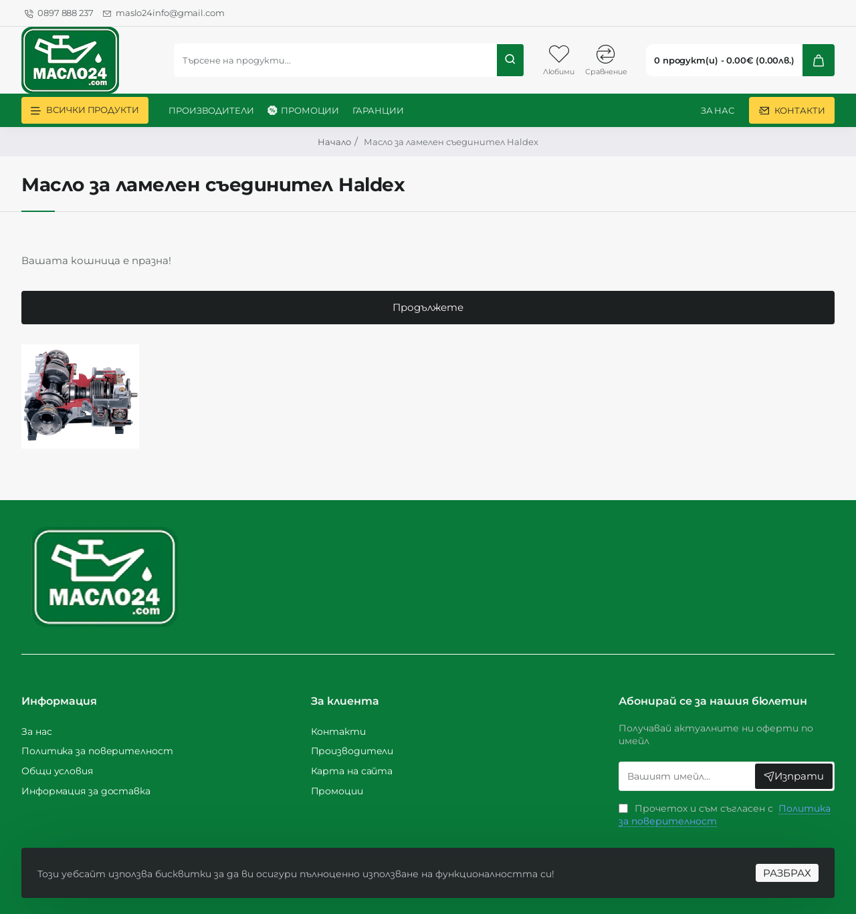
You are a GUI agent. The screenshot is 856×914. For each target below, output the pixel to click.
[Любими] (558, 60)
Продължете (428, 318)
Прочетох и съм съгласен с (725, 815)
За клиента (345, 701)
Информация (59, 701)
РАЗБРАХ (782, 862)
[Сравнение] (606, 60)
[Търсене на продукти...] (510, 60)
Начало (334, 141)
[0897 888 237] (59, 13)
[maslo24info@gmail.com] (164, 13)
